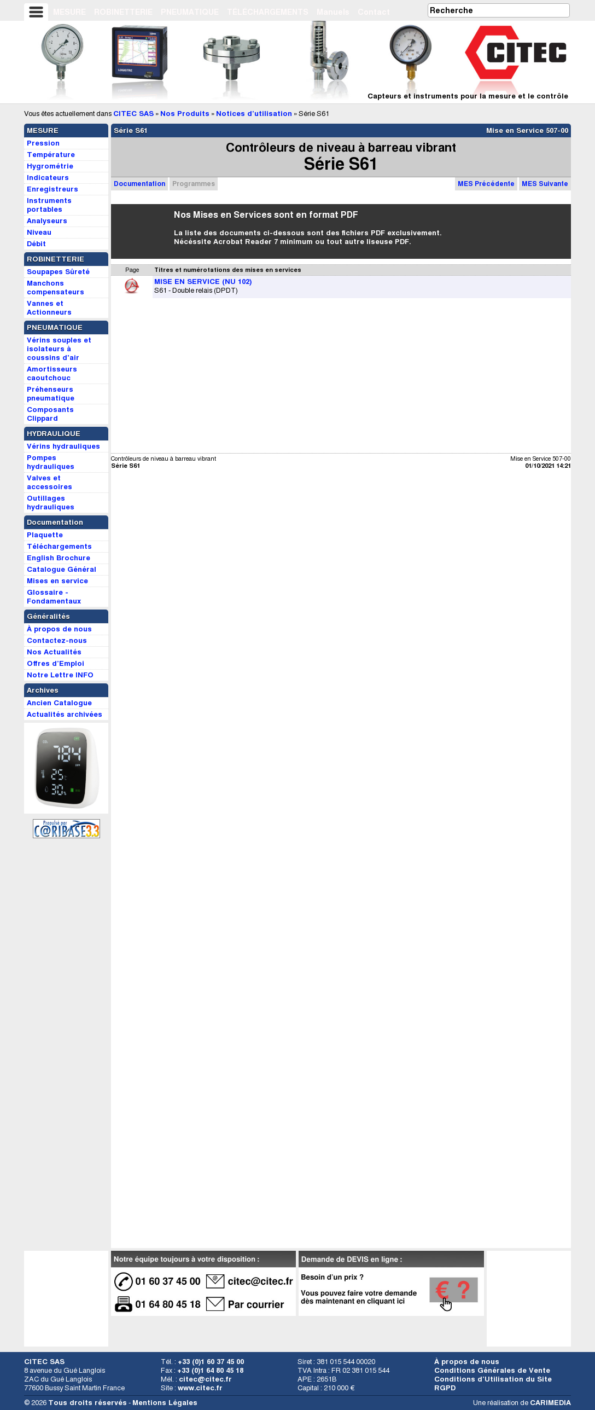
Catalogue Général (61, 569)
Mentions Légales (164, 1403)
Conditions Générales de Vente (492, 1370)
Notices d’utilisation (254, 113)
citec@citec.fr (205, 1379)
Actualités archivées (64, 714)
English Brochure (58, 558)
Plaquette (45, 535)
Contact (374, 12)
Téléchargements (59, 546)
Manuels (333, 12)
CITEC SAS (133, 113)
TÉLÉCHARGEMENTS (267, 12)
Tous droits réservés (87, 1403)
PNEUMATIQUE (190, 12)
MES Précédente (486, 183)
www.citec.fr (200, 1388)
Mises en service (57, 581)
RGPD (445, 1388)
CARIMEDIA (550, 1403)
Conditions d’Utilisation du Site (493, 1379)
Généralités (48, 616)
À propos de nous (466, 1361)
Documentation (139, 183)
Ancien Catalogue (59, 703)
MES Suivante (545, 183)
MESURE (69, 12)
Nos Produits (184, 113)
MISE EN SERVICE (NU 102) (203, 281)
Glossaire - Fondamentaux (54, 596)
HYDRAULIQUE (53, 434)
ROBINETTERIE (123, 12)
